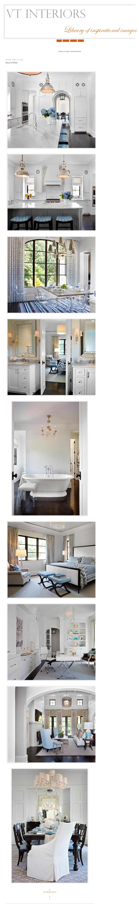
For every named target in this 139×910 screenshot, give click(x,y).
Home (59, 41)
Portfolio (73, 41)
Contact (81, 41)
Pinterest (66, 41)
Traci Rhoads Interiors (49, 892)
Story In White (12, 63)
